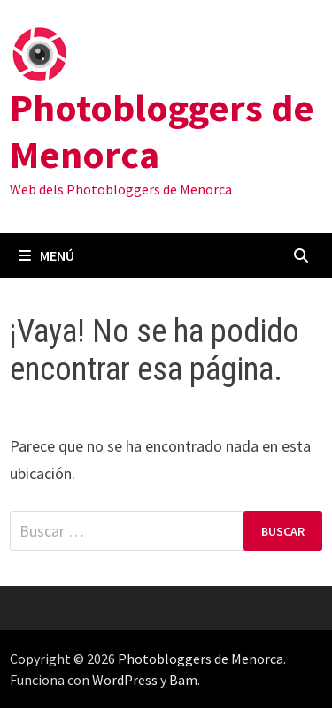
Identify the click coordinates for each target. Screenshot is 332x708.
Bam (183, 680)
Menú (46, 255)
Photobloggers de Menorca (162, 131)
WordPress (125, 680)
